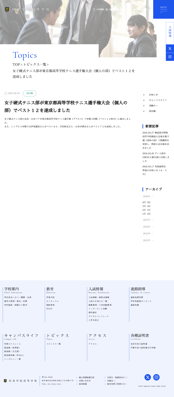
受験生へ (153, 106)
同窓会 (111, 381)
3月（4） (147, 206)
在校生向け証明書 (139, 343)
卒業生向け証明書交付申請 (143, 347)
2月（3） (147, 210)
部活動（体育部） (12, 347)
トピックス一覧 (34, 64)
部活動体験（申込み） (14, 355)
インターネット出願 (97, 308)
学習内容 (50, 297)
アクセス (126, 9)
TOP (16, 64)
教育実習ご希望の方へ (117, 384)
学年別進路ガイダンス (141, 301)
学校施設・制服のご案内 (15, 305)
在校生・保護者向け (117, 377)
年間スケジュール (12, 343)
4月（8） (147, 202)
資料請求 (92, 312)
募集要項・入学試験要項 (99, 305)
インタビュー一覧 (12, 359)
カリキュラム (52, 301)
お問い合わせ (140, 9)
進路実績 (135, 305)
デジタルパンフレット (98, 316)
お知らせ (153, 95)
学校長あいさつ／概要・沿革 (17, 297)
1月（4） (147, 214)
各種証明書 (112, 9)
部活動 (152, 111)
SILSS (49, 308)
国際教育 (50, 305)
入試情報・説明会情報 (98, 297)
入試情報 (98, 9)
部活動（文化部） (12, 351)
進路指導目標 (137, 297)
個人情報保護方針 (87, 377)
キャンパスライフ (158, 100)
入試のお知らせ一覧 (97, 301)
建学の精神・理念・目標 (15, 301)
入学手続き (93, 320)
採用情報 (83, 384)
